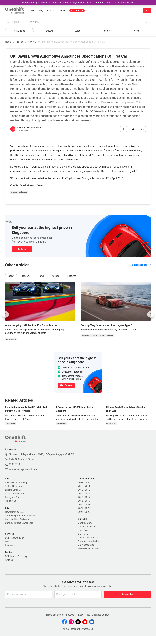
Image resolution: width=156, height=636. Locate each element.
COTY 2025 (77, 10)
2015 (87, 493)
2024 (80, 512)
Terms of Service (54, 614)
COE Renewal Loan (14, 538)
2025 (87, 512)
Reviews (49, 30)
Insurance (10, 545)
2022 (80, 508)
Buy (41, 10)
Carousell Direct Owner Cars (19, 523)
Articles (51, 10)
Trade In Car (11, 501)
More (63, 10)
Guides (78, 30)
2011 (87, 486)
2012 (80, 490)
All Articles (15, 22)
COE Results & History (16, 556)
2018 (80, 501)
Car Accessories (86, 545)
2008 (80, 482)
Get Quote (21, 249)
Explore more (141, 264)
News (136, 30)
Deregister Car (12, 497)
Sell (33, 10)
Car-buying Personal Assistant (20, 515)
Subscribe (127, 594)
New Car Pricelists (14, 512)
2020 (80, 504)
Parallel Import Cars (88, 537)
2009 (87, 482)
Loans (8, 541)
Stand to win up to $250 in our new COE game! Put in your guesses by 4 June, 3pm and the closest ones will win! (78, 2)
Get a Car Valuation (15, 493)
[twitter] (133, 129)
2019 (87, 501)
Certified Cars (85, 523)
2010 (80, 486)
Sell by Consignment (15, 486)
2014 (80, 493)
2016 (80, 497)
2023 (87, 508)
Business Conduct (101, 614)
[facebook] (123, 129)
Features (107, 30)
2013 (87, 490)
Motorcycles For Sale (88, 548)
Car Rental (83, 534)
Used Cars (83, 530)
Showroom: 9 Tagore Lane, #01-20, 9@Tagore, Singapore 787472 (41, 454)
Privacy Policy (83, 614)
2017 (87, 497)
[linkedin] (142, 129)
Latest (11, 276)
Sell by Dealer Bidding (16, 482)
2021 (87, 504)
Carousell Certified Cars (17, 519)
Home (8, 41)
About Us (69, 614)
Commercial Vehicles (88, 541)
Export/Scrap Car (13, 490)
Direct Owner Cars (87, 526)
